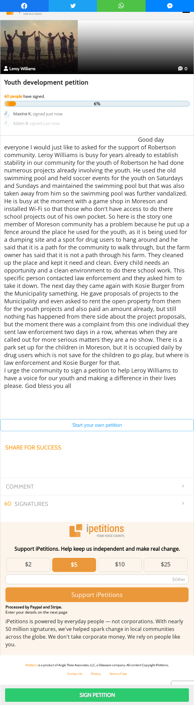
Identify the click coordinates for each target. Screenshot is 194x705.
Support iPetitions (97, 594)
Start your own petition (97, 425)
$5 (74, 564)
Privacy (96, 674)
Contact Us (74, 674)
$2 (28, 564)
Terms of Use (118, 674)
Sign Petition (97, 695)
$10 (120, 564)
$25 (165, 564)
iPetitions (31, 665)
